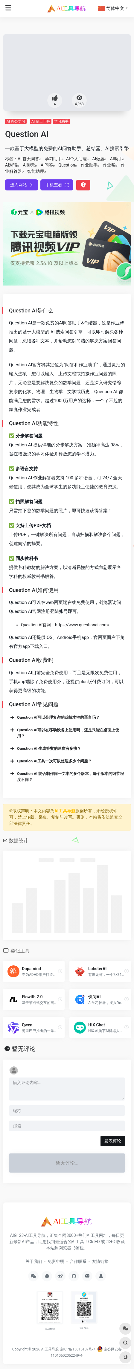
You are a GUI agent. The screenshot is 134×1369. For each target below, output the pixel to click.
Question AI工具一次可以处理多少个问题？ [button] (50, 761)
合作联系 (78, 1261)
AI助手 (116, 158)
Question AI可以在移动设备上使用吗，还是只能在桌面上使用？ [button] (64, 732)
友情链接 (100, 1261)
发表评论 (112, 1140)
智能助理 (35, 171)
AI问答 (47, 165)
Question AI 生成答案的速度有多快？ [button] (45, 749)
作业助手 (89, 165)
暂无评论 (24, 1048)
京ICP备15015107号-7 (77, 1349)
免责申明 (56, 1261)
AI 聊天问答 (40, 121)
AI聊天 (29, 165)
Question (66, 165)
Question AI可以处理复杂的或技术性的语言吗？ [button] (54, 718)
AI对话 (11, 165)
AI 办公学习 (16, 121)
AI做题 (98, 158)
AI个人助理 (76, 158)
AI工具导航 (64, 810)
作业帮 (109, 165)
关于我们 (33, 1261)
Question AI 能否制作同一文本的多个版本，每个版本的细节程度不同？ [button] (66, 776)
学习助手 (61, 121)
